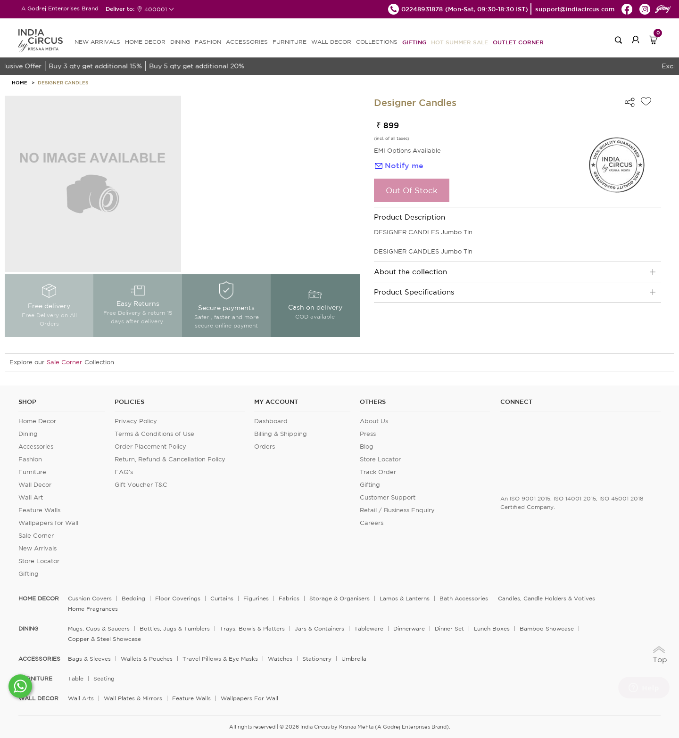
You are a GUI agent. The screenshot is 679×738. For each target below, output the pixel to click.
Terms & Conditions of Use (154, 433)
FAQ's (124, 472)
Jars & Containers (319, 628)
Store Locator (38, 561)
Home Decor (37, 421)
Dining (28, 433)
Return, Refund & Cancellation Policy (170, 459)
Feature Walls (39, 510)
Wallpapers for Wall (48, 522)
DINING (180, 42)
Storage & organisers (339, 598)
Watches (280, 658)
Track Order (378, 472)
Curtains (221, 598)
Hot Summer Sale (459, 42)
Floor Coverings (177, 598)
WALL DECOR (331, 42)
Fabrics (289, 598)
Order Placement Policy (150, 446)
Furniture (32, 472)
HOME (19, 82)
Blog (366, 446)
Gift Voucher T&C (141, 484)
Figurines (256, 598)
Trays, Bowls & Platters (252, 628)
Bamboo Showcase (547, 628)
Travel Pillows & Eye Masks (220, 658)
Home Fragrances (93, 608)
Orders (264, 446)
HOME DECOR (145, 42)
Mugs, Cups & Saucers (99, 628)
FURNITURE (289, 42)
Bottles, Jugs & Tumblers (175, 628)
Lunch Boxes (492, 628)
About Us (374, 421)
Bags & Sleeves (89, 658)
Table (75, 678)
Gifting (414, 42)
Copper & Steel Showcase (104, 638)
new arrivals (97, 42)
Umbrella (353, 658)
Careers (371, 522)
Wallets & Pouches (147, 658)
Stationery (316, 658)
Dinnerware (409, 628)
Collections (376, 42)
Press (368, 433)
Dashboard (271, 421)
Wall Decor (34, 484)
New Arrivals (37, 548)
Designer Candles (63, 82)
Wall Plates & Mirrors (133, 698)
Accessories (35, 446)
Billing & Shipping (280, 433)
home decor (38, 598)
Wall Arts (81, 698)
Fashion (30, 459)
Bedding (133, 598)
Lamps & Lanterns (405, 598)
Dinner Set (449, 628)
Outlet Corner (518, 42)
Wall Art (30, 497)
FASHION (208, 42)
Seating (104, 678)
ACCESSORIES (247, 42)
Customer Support (387, 497)
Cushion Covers (90, 598)
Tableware (368, 628)
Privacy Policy (136, 421)
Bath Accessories (463, 598)
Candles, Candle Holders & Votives (546, 598)
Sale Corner (64, 362)
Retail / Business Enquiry (397, 510)
